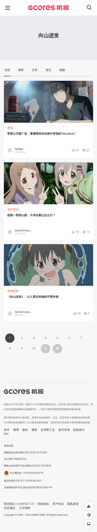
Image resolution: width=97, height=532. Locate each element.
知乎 (7, 430)
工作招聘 (24, 508)
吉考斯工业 (48, 430)
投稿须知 (43, 504)
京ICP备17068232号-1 (15, 459)
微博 (16, 430)
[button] (89, 506)
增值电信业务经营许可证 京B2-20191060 (25, 452)
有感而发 (13, 291)
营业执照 (8, 445)
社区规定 (9, 508)
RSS (6, 434)
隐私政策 (73, 504)
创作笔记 (13, 209)
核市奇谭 (64, 430)
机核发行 (79, 430)
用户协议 (58, 504)
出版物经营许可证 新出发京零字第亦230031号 (28, 487)
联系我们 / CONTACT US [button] (19, 504)
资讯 (10, 128)
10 (33, 348)
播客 (34, 430)
